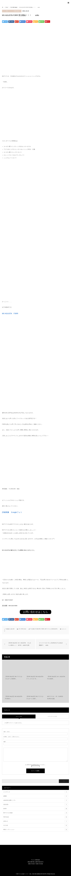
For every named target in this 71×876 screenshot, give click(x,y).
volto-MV (12, 629)
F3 (6, 11)
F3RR (42, 629)
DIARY (35, 809)
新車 (33, 629)
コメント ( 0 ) (19, 716)
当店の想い (35, 804)
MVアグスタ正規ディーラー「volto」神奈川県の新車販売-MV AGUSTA (31, 873)
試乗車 (35, 796)
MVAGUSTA (54, 629)
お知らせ (35, 821)
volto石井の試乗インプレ (35, 800)
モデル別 (35, 825)
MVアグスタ (48, 629)
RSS (37, 868)
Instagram (34, 868)
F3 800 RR (37, 629)
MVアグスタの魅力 (35, 813)
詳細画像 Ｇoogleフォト (12, 512)
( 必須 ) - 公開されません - (12, 736)
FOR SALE (16, 11)
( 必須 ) (7, 731)
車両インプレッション (35, 829)
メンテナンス (35, 792)
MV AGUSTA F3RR (10, 313)
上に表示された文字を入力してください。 (35, 764)
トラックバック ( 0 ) (52, 716)
